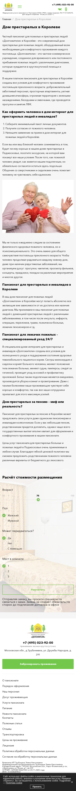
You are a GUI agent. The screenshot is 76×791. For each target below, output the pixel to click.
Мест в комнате (13, 559)
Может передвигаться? (18, 531)
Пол (5, 508)
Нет (10, 543)
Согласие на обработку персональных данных (29, 756)
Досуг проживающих (15, 697)
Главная (6, 19)
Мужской (13, 520)
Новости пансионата (14, 713)
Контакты (7, 717)
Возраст (7, 490)
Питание (7, 708)
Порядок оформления (15, 686)
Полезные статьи (12, 723)
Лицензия (8, 745)
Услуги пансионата (13, 702)
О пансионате (10, 680)
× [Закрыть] (72, 782)
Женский (13, 515)
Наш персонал (10, 691)
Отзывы (6, 728)
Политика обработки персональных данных (28, 751)
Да (9, 538)
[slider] (38, 499)
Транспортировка (13, 734)
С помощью (15, 548)
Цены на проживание (15, 739)
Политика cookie (14, 783)
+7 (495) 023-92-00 (63, 4)
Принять (37, 786)
